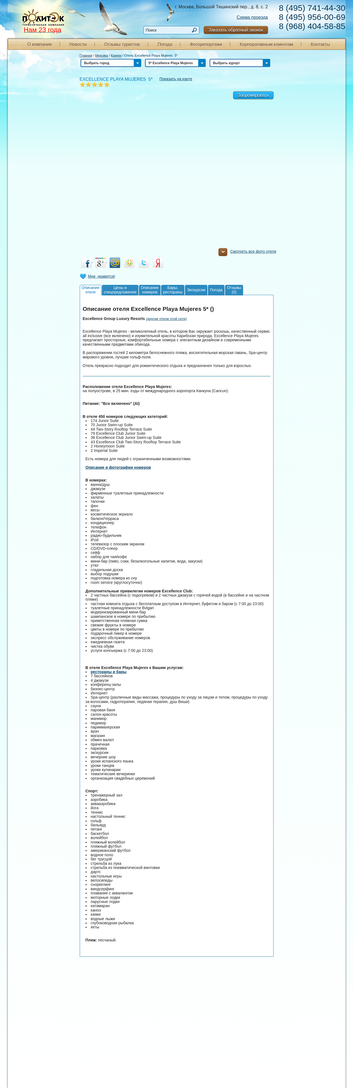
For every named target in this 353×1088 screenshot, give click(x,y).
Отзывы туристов (122, 44)
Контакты (320, 44)
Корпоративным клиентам (266, 44)
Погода (165, 44)
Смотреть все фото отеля (247, 252)
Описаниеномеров (150, 289)
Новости (78, 44)
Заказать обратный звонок (235, 30)
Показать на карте (175, 79)
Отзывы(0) (234, 289)
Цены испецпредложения (120, 289)
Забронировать (253, 95)
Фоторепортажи (206, 44)
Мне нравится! (101, 276)
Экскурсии (196, 290)
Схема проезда (252, 17)
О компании (39, 44)
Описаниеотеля (90, 289)
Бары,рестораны (172, 289)
